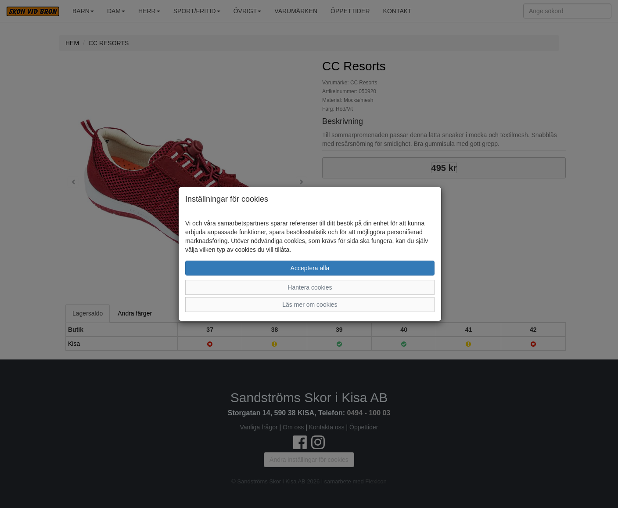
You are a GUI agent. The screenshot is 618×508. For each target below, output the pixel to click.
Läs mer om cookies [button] (309, 304)
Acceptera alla (310, 268)
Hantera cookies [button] (309, 287)
